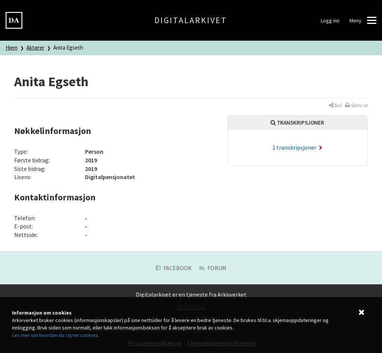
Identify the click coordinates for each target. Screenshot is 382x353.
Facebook (174, 268)
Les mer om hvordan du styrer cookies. (55, 335)
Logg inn (330, 20)
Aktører (35, 47)
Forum (212, 268)
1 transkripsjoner (297, 147)
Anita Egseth (68, 47)
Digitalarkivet (190, 20)
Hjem (12, 47)
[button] (335, 105)
